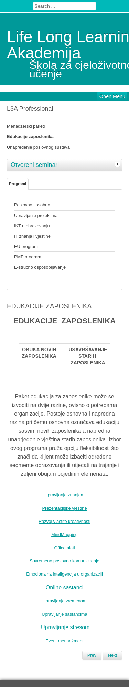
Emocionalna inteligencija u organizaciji (64, 574)
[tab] (118, 164)
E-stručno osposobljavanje (40, 267)
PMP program (27, 256)
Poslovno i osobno (32, 204)
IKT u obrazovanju (32, 225)
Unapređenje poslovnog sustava (38, 147)
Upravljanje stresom (65, 627)
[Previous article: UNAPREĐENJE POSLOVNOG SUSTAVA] (91, 655)
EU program (26, 246)
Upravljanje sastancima (64, 614)
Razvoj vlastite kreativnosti (64, 521)
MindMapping (64, 534)
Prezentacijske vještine (64, 508)
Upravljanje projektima (36, 215)
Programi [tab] (17, 184)
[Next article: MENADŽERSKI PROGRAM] (112, 655)
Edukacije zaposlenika (30, 136)
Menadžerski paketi (26, 126)
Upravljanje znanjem (65, 494)
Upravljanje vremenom (64, 600)
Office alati (64, 547)
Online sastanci (64, 587)
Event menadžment (64, 640)
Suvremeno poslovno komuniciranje (64, 560)
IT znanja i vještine (32, 236)
